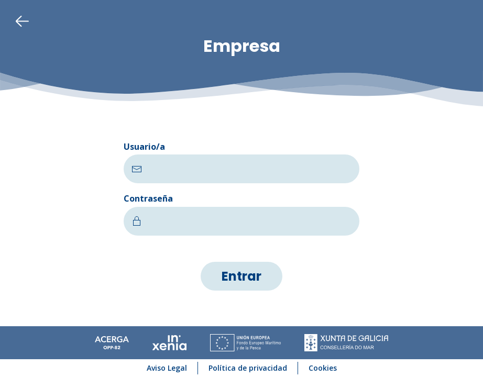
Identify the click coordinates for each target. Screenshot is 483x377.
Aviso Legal (167, 368)
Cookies (323, 368)
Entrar (241, 276)
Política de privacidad (247, 368)
